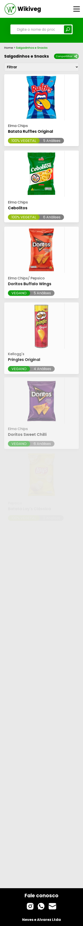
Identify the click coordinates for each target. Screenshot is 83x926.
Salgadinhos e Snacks (26, 56)
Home (8, 48)
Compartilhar (66, 56)
